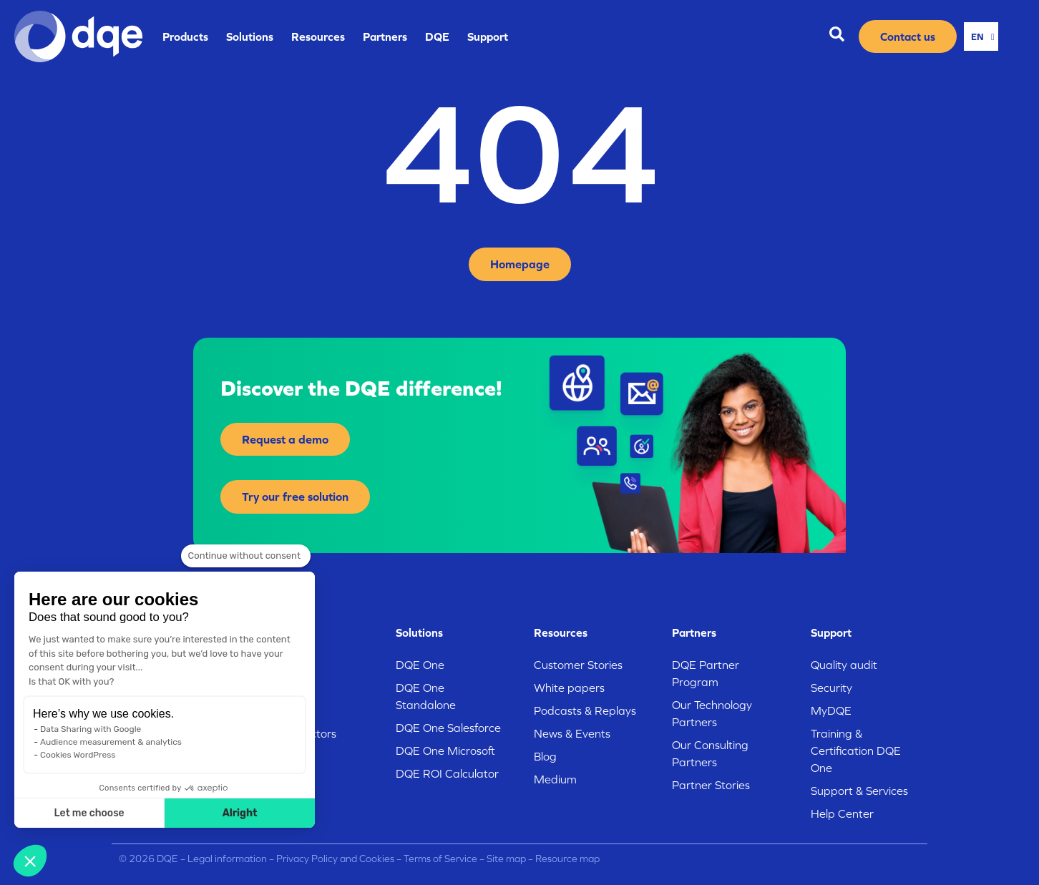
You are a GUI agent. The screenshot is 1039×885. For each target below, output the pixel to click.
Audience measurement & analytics (111, 742)
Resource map (567, 859)
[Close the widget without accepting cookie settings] (246, 555)
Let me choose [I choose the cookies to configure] (89, 813)
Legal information (226, 859)
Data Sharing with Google (90, 729)
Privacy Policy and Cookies (335, 859)
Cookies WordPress (77, 755)
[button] (30, 861)
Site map (506, 859)
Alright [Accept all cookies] (240, 813)
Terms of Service (440, 859)
